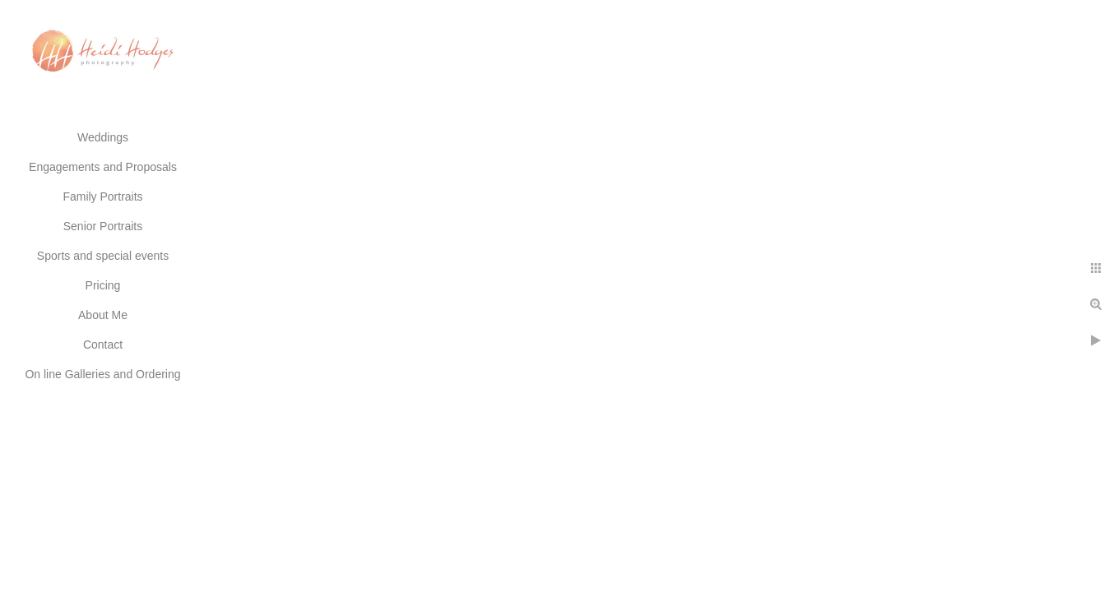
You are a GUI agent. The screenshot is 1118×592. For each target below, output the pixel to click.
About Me (103, 314)
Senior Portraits (102, 226)
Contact (103, 344)
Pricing (103, 285)
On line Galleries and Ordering (102, 374)
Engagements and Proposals (103, 166)
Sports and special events (103, 255)
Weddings (102, 137)
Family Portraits (102, 196)
